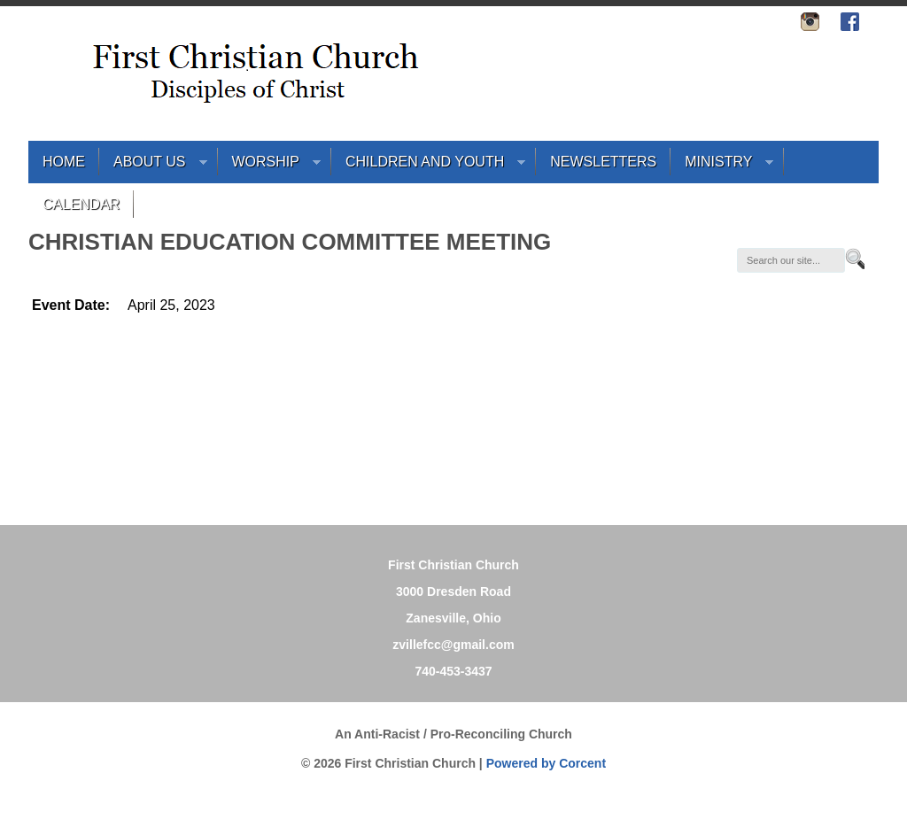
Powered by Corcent (546, 763)
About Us (153, 166)
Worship (269, 166)
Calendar (81, 204)
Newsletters (603, 161)
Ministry (722, 166)
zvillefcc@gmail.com (453, 645)
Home (64, 161)
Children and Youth (428, 166)
